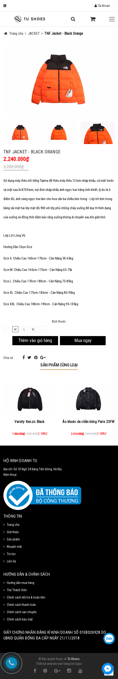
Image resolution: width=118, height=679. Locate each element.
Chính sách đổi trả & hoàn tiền (26, 597)
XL (33, 329)
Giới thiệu (13, 532)
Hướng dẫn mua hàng (20, 583)
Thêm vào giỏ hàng (35, 340)
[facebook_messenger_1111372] (107, 668)
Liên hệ (11, 561)
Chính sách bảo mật (20, 619)
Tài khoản (102, 6)
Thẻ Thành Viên (17, 590)
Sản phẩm (13, 539)
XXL (42, 329)
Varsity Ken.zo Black (29, 422)
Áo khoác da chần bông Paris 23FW (88, 422)
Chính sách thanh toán (21, 605)
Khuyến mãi (14, 546)
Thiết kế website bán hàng (53, 664)
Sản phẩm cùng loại (59, 365)
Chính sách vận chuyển (22, 612)
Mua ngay (82, 340)
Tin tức (11, 554)
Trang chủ (13, 525)
